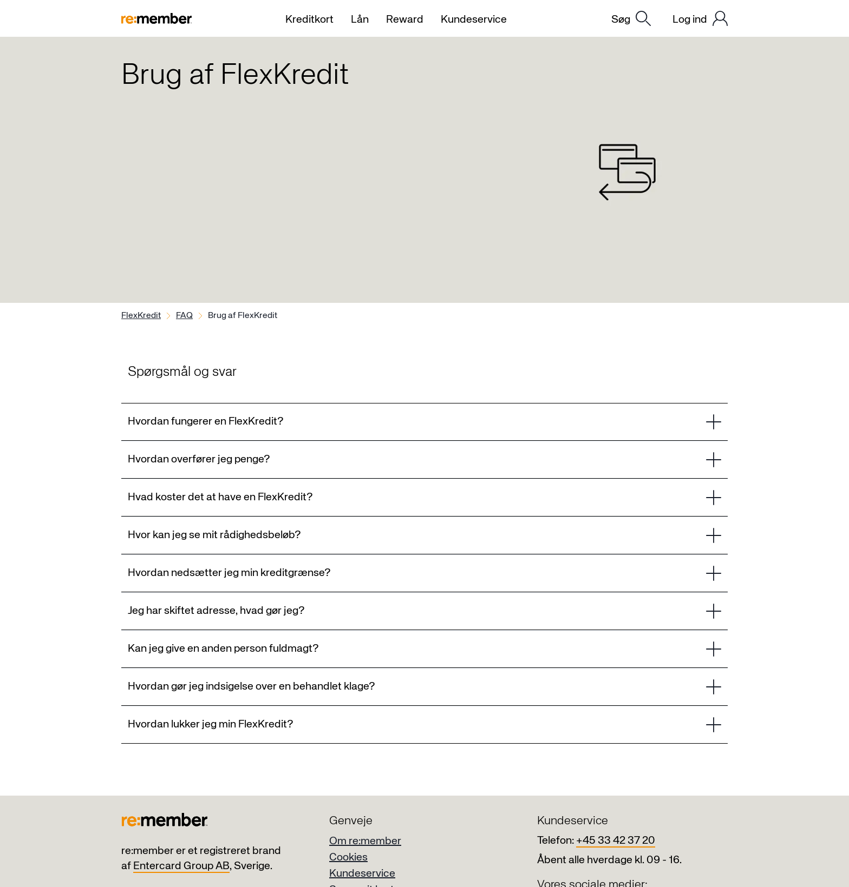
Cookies (348, 857)
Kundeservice (362, 873)
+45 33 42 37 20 (615, 840)
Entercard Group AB (181, 866)
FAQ (184, 316)
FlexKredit (141, 316)
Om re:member (365, 841)
